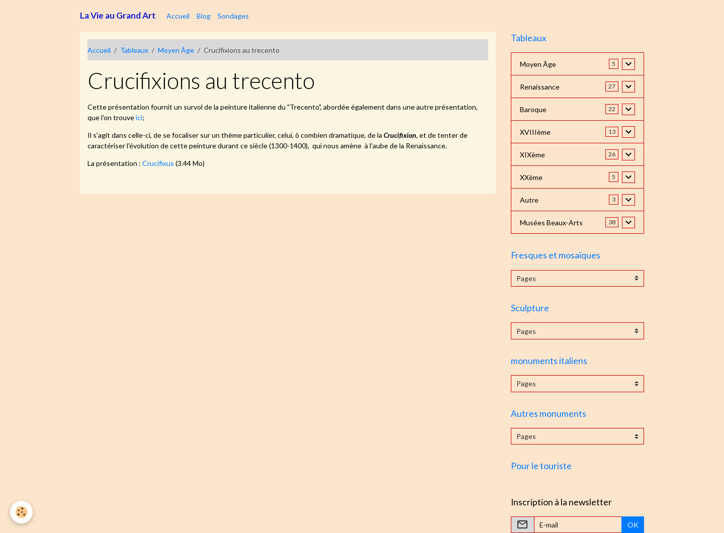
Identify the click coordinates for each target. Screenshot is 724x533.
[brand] (118, 15)
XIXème (532, 154)
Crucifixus (158, 163)
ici (139, 117)
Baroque (533, 109)
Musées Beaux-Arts (551, 222)
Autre (529, 200)
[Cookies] (21, 512)
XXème (531, 177)
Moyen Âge (176, 50)
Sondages (233, 16)
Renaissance (540, 86)
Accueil (178, 16)
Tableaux (134, 50)
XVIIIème (535, 132)
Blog (204, 16)
